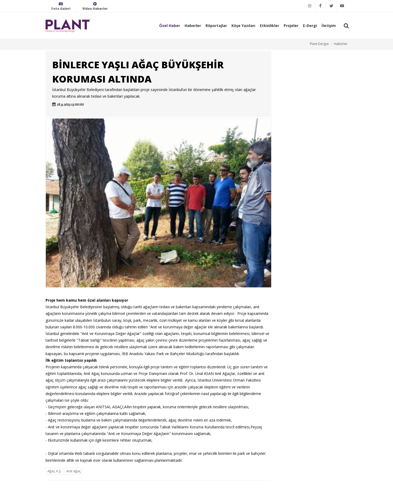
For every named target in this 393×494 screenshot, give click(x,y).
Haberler (193, 25)
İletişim (328, 25)
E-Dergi (310, 25)
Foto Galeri (60, 6)
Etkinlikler (269, 25)
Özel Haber (169, 25)
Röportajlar (216, 25)
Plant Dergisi (319, 44)
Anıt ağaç (73, 471)
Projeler (291, 25)
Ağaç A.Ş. (54, 471)
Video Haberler (95, 6)
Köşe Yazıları (243, 25)
